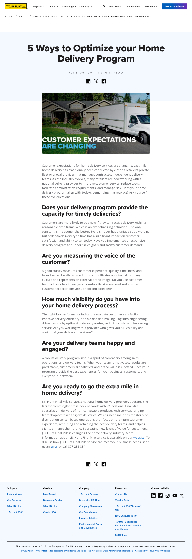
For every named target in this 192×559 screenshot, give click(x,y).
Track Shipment (132, 6)
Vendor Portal (122, 500)
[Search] (104, 6)
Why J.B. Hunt (14, 506)
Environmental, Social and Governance (90, 526)
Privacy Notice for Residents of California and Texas (61, 551)
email (54, 446)
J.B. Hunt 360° (15, 512)
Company (86, 6)
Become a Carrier (52, 500)
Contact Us (121, 494)
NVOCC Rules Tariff (125, 516)
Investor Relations (89, 518)
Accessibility (141, 551)
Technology (69, 6)
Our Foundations (88, 512)
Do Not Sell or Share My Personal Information (110, 551)
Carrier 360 (49, 512)
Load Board (115, 6)
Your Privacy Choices (160, 551)
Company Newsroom (90, 506)
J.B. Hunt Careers (88, 494)
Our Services (14, 500)
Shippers (39, 6)
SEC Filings (121, 535)
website (138, 437)
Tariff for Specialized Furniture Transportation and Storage (128, 525)
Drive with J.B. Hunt (89, 500)
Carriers (53, 6)
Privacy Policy (26, 551)
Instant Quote (14, 494)
